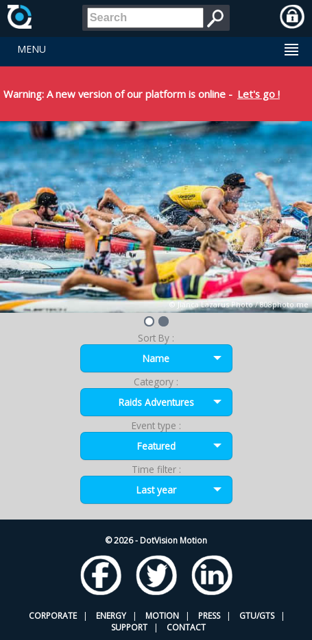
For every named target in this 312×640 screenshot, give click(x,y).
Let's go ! (258, 94)
